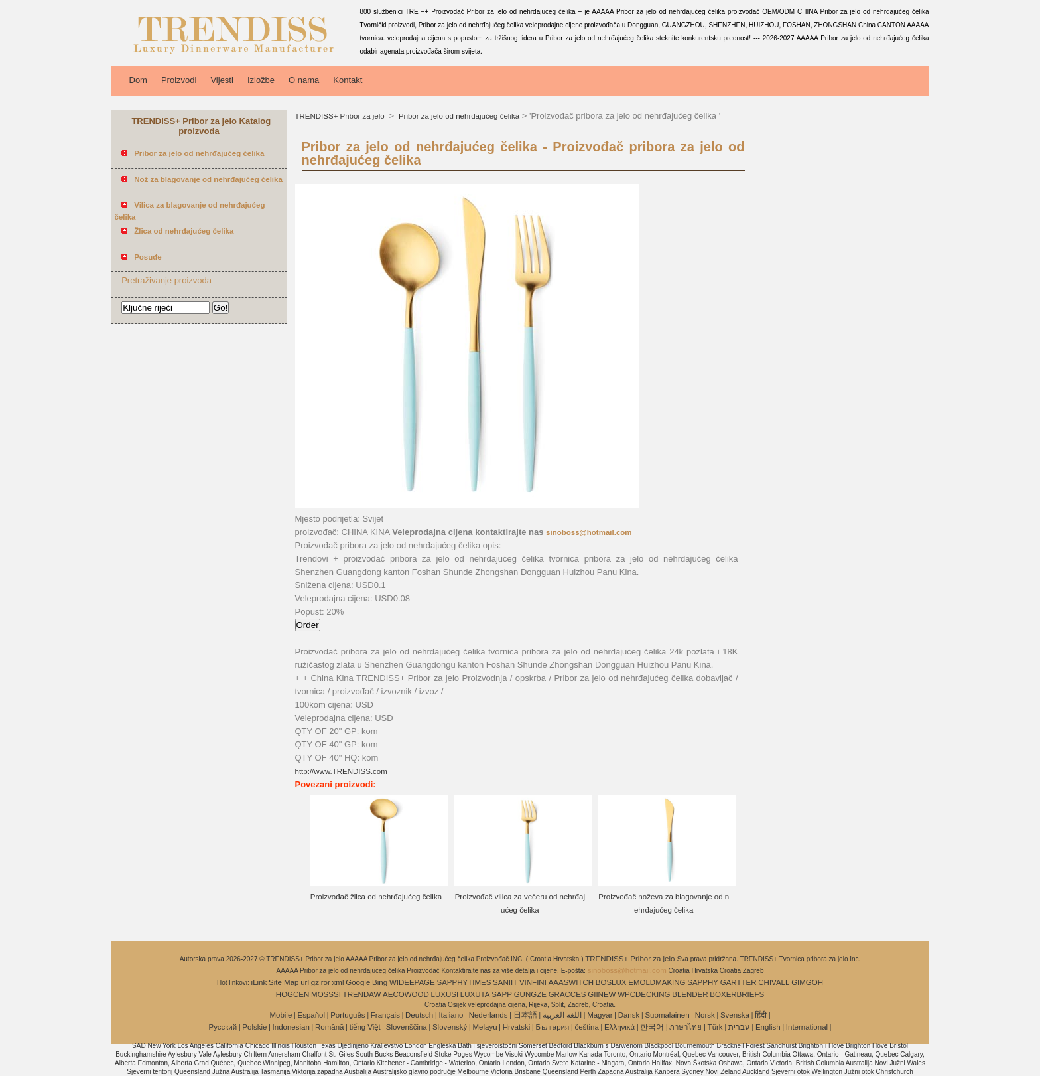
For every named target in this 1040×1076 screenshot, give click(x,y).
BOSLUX (611, 982)
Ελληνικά (619, 1027)
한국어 (652, 1027)
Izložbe (261, 80)
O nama (304, 80)
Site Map (283, 982)
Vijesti (221, 80)
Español (311, 1015)
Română (329, 1027)
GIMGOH (807, 982)
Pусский (223, 1027)
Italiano (450, 1015)
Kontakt (347, 80)
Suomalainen (667, 1015)
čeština (586, 1027)
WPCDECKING (644, 994)
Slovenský (449, 1027)
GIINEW (602, 994)
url (304, 982)
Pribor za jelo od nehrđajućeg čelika (458, 116)
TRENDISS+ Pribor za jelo (341, 116)
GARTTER (738, 982)
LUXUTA (475, 994)
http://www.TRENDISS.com (341, 771)
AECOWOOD (406, 994)
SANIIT (505, 982)
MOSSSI (326, 994)
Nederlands (488, 1015)
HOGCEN (292, 994)
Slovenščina (406, 1027)
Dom (138, 80)
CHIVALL (773, 982)
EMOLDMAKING (656, 982)
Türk (715, 1027)
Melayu (484, 1027)
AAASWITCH (571, 982)
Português (347, 1015)
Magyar (599, 1015)
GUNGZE (530, 994)
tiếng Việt (365, 1027)
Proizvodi (178, 80)
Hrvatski (517, 1027)
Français (385, 1015)
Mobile (280, 1015)
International (807, 1027)
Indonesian (291, 1027)
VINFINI (533, 982)
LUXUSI (445, 994)
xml (338, 982)
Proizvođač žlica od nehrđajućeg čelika (376, 897)
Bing (379, 982)
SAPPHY (702, 982)
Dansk (629, 1015)
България (552, 1027)
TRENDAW (362, 994)
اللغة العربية (562, 1015)
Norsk (705, 1015)
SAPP (501, 994)
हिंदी (761, 1015)
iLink (259, 982)
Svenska (734, 1015)
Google (358, 982)
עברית (739, 1027)
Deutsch (419, 1015)
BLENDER (690, 994)
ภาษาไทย (685, 1027)
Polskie (254, 1027)
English (768, 1027)
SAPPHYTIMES (464, 982)
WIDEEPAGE (412, 982)
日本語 (525, 1015)
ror (325, 982)
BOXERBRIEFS (737, 994)
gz (315, 982)
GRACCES (567, 994)
